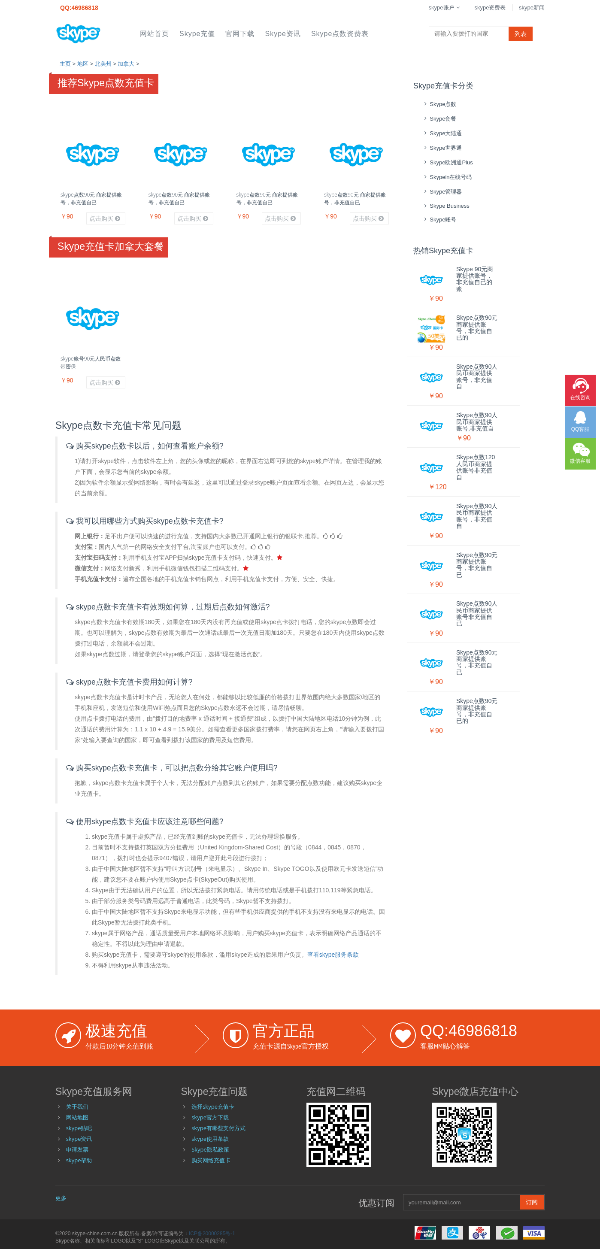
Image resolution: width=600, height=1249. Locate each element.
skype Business (446, 206)
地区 (82, 64)
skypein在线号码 (447, 177)
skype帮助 (79, 1160)
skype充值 (197, 33)
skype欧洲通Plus (447, 162)
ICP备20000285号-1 (212, 1234)
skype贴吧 (79, 1128)
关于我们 (77, 1106)
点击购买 (104, 218)
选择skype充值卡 (212, 1106)
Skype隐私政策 (210, 1149)
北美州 (103, 64)
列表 (521, 33)
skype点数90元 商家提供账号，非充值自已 (91, 198)
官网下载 (240, 33)
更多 (61, 1198)
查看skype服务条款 (333, 954)
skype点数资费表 (340, 33)
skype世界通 (442, 148)
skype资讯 (282, 33)
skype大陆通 (442, 133)
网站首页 (154, 33)
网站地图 (77, 1117)
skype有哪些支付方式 (218, 1128)
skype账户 (445, 7)
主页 (65, 64)
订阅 (532, 1202)
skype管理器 (442, 191)
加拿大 (126, 64)
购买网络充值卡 (210, 1160)
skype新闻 (532, 7)
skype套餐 (439, 118)
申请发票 (77, 1149)
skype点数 (439, 104)
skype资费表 (490, 7)
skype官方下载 (210, 1117)
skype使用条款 (210, 1139)
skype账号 (439, 219)
